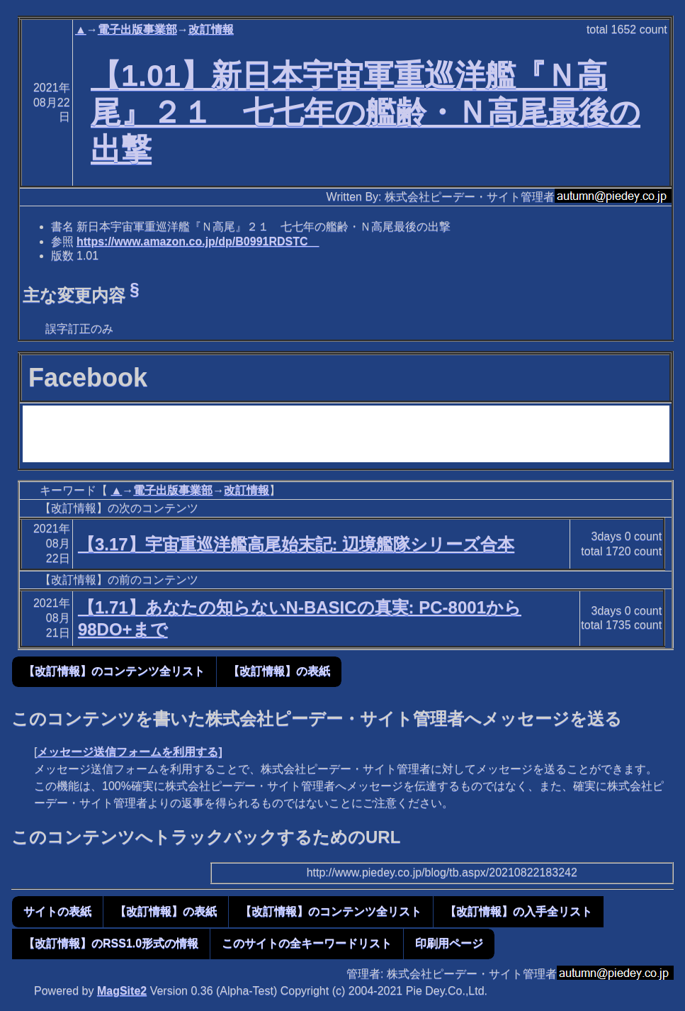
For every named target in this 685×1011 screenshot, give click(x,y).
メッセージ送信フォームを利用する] (129, 752)
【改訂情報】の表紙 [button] (279, 671)
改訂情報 (211, 29)
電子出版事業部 (137, 29)
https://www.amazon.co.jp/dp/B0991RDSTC (198, 241)
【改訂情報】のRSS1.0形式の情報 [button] (110, 943)
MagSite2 (122, 991)
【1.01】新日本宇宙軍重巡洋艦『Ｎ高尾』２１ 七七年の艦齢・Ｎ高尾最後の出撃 (365, 112)
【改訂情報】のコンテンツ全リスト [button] (114, 671)
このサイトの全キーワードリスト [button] (307, 943)
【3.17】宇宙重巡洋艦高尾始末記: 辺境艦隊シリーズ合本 (296, 544)
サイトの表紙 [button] (57, 911)
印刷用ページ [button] (449, 943)
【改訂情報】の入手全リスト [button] (518, 911)
